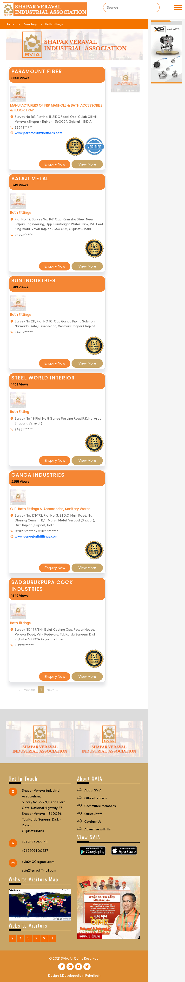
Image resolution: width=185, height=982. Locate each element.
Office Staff (93, 814)
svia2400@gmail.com (38, 862)
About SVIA (92, 790)
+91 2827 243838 (34, 842)
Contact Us (92, 821)
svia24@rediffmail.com (39, 870)
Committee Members (100, 806)
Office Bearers (95, 798)
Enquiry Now (54, 164)
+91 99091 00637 (35, 850)
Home (10, 24)
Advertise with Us (97, 829)
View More (87, 164)
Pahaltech (92, 975)
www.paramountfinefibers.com (38, 133)
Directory (30, 24)
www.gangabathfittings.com (36, 536)
